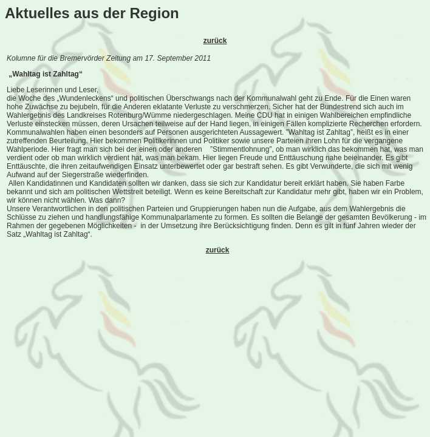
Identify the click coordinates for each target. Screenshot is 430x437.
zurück (215, 40)
